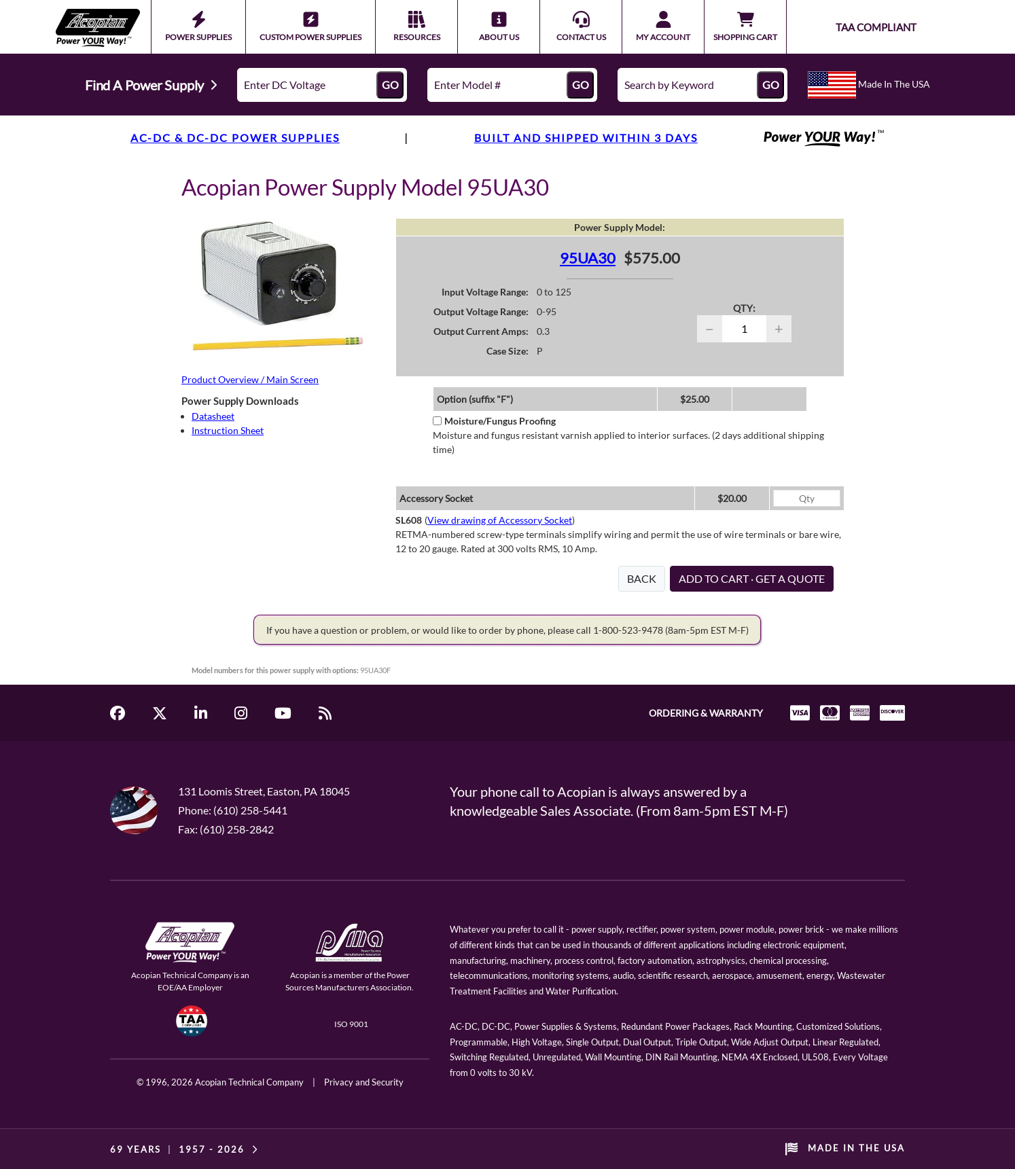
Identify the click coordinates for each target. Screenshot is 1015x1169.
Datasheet (213, 416)
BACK (641, 578)
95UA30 (588, 258)
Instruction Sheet (228, 430)
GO (390, 84)
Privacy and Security (364, 1082)
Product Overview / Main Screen (250, 379)
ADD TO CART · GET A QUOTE (752, 578)
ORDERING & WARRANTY (706, 713)
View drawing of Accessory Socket (499, 520)
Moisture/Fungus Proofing (494, 421)
